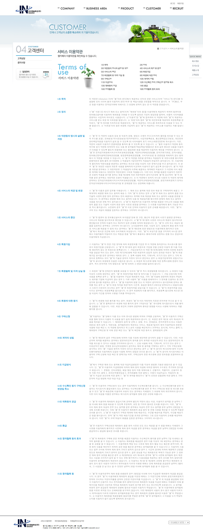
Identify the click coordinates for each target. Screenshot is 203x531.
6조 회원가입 (145, 71)
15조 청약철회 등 (108, 89)
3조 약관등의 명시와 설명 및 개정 (114, 68)
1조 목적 (104, 64)
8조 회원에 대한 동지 (148, 75)
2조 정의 (143, 64)
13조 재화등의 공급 (109, 85)
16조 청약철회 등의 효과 (150, 89)
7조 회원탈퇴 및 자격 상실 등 (112, 75)
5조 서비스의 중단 (108, 71)
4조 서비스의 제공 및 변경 (150, 68)
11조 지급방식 (107, 82)
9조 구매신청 (106, 78)
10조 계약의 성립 (147, 78)
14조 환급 (144, 85)
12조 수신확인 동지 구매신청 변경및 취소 (156, 82)
